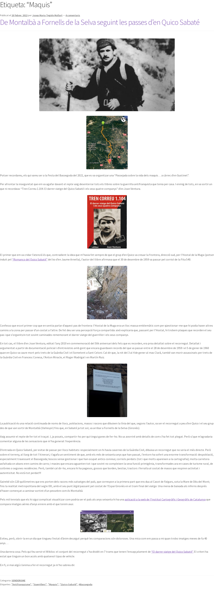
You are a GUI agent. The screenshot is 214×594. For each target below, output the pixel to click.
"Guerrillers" (40, 584)
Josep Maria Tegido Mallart (47, 15)
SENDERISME (18, 580)
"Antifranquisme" (21, 584)
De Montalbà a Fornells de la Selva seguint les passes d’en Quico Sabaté (100, 22)
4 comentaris (72, 15)
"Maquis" (53, 584)
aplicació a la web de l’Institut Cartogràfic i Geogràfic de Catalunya (165, 499)
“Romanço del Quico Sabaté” (29, 259)
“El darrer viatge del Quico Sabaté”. (172, 551)
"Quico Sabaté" (68, 584)
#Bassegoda (85, 584)
